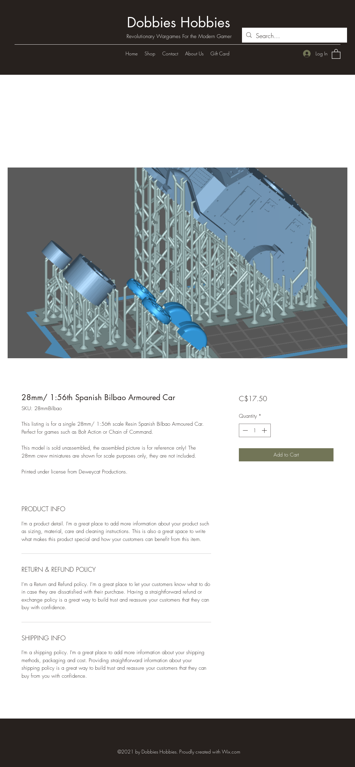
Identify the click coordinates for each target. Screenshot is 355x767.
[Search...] (294, 36)
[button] (336, 53)
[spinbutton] (254, 430)
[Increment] (265, 430)
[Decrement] (244, 430)
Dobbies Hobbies (178, 22)
